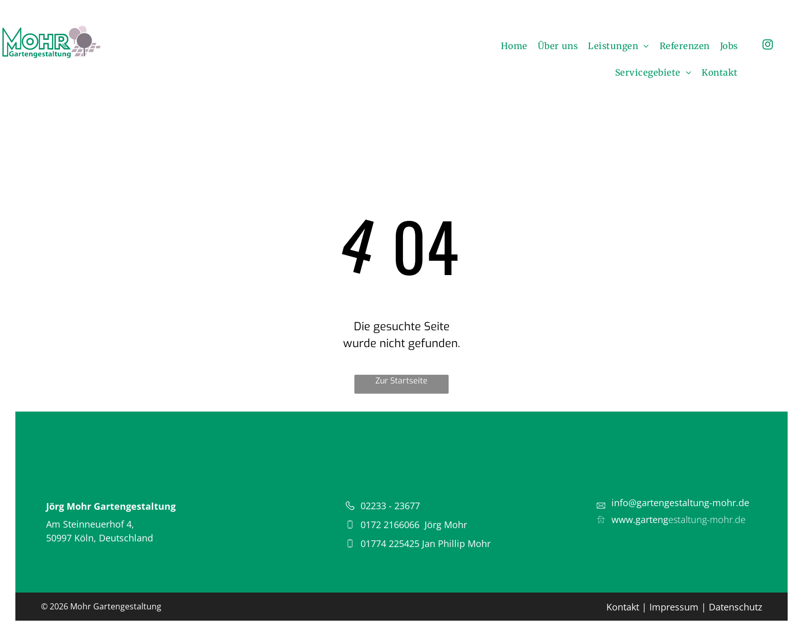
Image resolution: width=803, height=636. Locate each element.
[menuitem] (514, 46)
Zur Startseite (401, 380)
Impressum (674, 607)
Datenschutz (735, 607)
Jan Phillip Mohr (456, 543)
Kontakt (622, 607)
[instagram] (767, 46)
